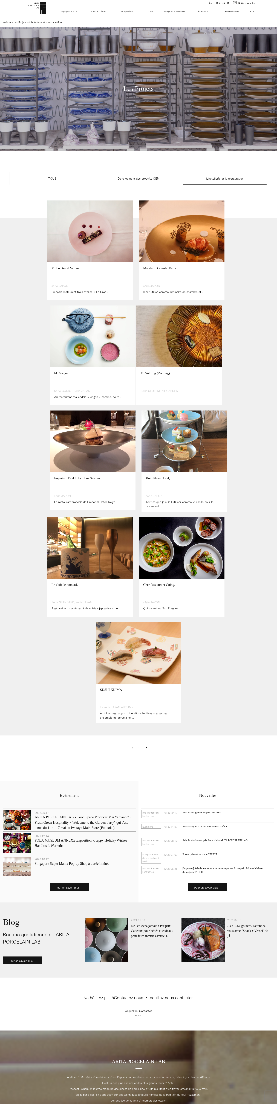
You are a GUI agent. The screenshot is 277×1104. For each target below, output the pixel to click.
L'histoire (7, 1002)
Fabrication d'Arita (98, 11)
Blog (96, 1067)
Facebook (138, 940)
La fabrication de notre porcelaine (20, 1045)
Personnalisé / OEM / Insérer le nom (114, 1018)
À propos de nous (69, 11)
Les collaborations (104, 1012)
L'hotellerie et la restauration (225, 178)
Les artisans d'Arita (12, 1051)
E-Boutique (219, 3)
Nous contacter (244, 3)
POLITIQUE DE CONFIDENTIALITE (209, 1000)
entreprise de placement (174, 11)
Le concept (8, 996)
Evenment (99, 1055)
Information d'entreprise (15, 1008)
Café (151, 11)
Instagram (230, 940)
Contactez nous (196, 992)
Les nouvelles (101, 1061)
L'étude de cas (102, 1030)
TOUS (52, 178)
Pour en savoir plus (67, 678)
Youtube (46, 940)
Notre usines (9, 1039)
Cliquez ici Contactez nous (138, 803)
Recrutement (9, 1014)
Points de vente (232, 11)
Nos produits (127, 11)
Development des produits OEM (139, 178)
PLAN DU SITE (196, 1008)
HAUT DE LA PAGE (138, 928)
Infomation (203, 11)
